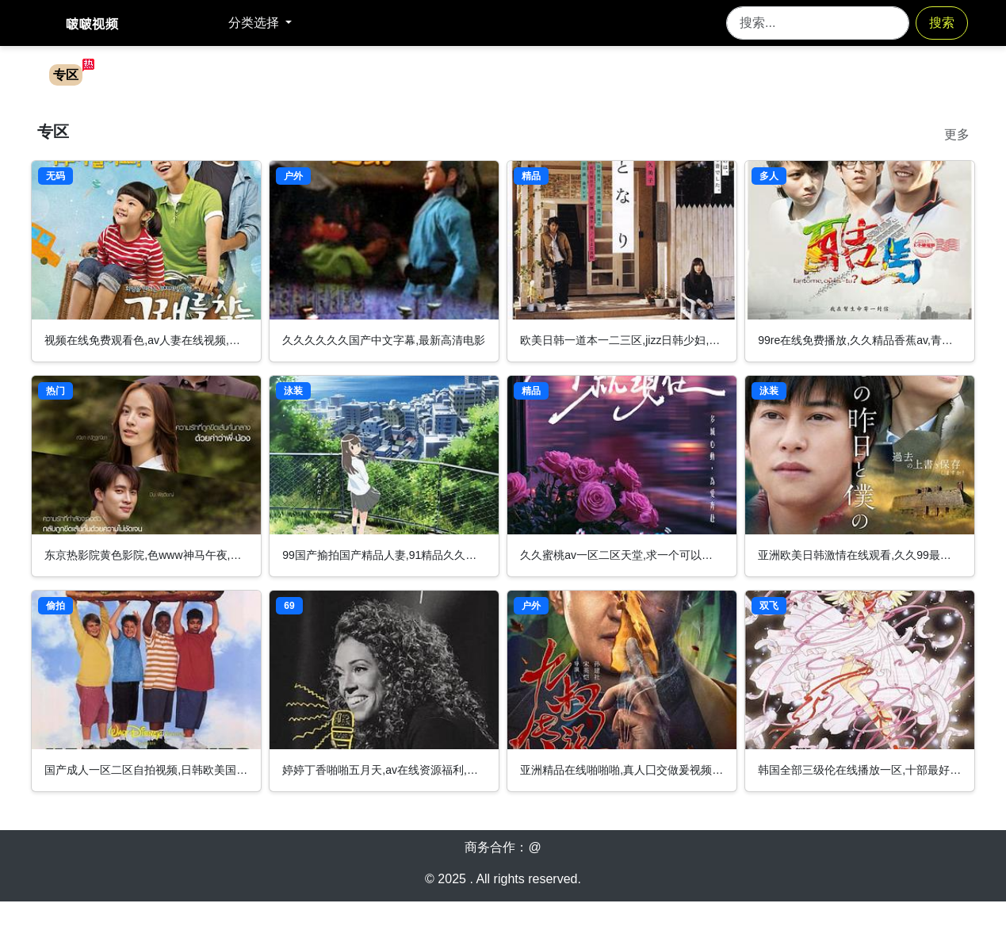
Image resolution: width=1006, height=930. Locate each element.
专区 (65, 75)
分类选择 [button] (255, 22)
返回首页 (195, 22)
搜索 (941, 22)
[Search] (817, 23)
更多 (957, 134)
